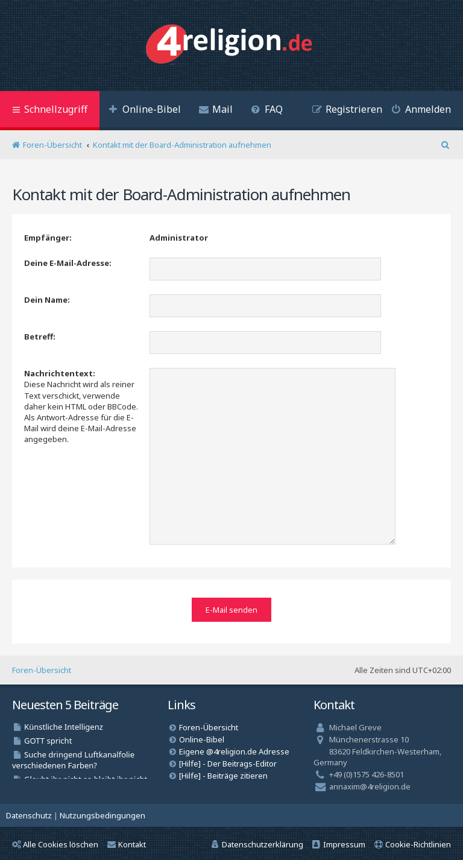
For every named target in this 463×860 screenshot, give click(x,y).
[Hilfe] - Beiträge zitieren (223, 772)
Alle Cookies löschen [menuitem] (55, 841)
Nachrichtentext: (59, 373)
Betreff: (39, 336)
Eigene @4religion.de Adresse (234, 748)
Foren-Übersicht (41, 667)
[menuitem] (144, 110)
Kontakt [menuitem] (126, 841)
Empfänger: (48, 237)
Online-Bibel (201, 736)
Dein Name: (47, 299)
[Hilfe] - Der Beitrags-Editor (228, 760)
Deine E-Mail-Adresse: (68, 263)
